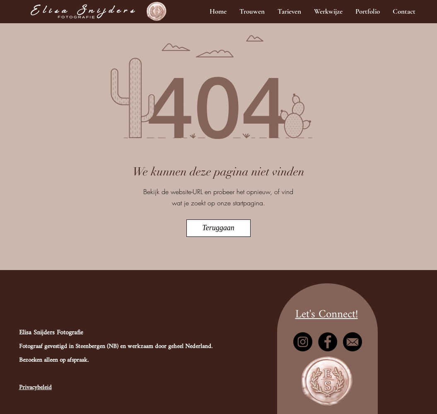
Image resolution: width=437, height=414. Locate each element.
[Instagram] (302, 341)
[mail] (352, 341)
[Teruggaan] (218, 228)
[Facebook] (327, 341)
